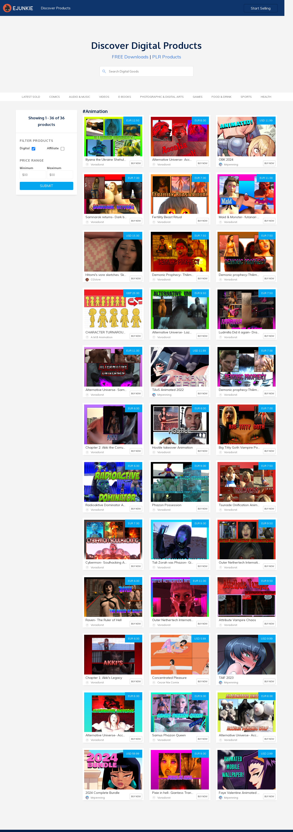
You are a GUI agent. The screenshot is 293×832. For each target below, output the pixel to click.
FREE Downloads (130, 57)
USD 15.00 (132, 235)
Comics (54, 96)
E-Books (124, 96)
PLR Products (166, 57)
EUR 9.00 (200, 465)
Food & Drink (222, 96)
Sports (246, 96)
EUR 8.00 (200, 120)
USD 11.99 (266, 120)
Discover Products (55, 8)
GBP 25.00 (132, 293)
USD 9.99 (267, 638)
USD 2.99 (267, 753)
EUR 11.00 (266, 178)
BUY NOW (136, 163)
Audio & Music (79, 96)
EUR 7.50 (200, 235)
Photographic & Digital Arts (162, 96)
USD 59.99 (132, 753)
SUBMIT (46, 186)
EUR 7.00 (133, 178)
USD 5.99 (200, 638)
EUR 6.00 (133, 408)
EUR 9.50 (200, 293)
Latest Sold (31, 96)
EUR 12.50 (132, 120)
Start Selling (269, 8)
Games (198, 96)
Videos (104, 96)
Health (266, 96)
